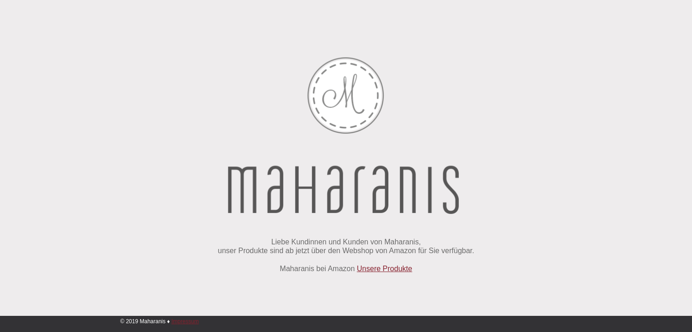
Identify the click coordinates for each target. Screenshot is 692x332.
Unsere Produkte (384, 269)
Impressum (185, 321)
